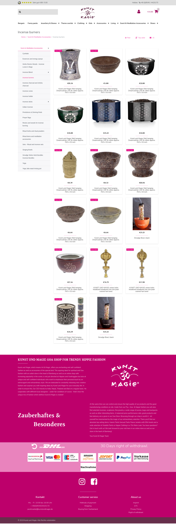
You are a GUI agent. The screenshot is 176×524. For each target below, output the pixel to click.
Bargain (21, 23)
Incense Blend (28, 72)
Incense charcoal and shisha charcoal (32, 84)
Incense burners (28, 78)
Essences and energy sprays (33, 59)
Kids (90, 23)
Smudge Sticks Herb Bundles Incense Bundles (33, 156)
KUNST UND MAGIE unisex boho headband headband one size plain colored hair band (106, 289)
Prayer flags (27, 117)
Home (23, 37)
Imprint (136, 503)
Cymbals (26, 53)
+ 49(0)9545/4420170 (40, 506)
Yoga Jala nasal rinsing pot (32, 168)
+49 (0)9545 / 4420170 (149, 2)
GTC (136, 506)
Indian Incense (28, 107)
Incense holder (28, 96)
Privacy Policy (135, 509)
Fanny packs (33, 23)
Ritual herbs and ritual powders (33, 131)
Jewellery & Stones (49, 23)
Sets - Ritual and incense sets (33, 144)
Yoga (24, 163)
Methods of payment (88, 503)
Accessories (101, 23)
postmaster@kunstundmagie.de (40, 509)
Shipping (87, 506)
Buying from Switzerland (88, 509)
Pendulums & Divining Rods (32, 112)
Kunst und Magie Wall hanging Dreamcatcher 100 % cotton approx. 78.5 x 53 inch (70, 90)
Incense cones (28, 91)
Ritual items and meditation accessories (32, 137)
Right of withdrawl (136, 512)
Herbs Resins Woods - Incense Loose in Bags (33, 65)
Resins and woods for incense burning (33, 124)
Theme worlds (67, 23)
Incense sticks (27, 102)
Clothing (80, 23)
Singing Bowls (27, 150)
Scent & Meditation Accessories (133, 23)
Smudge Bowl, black (142, 238)
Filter (127, 38)
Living (113, 23)
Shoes (152, 23)
